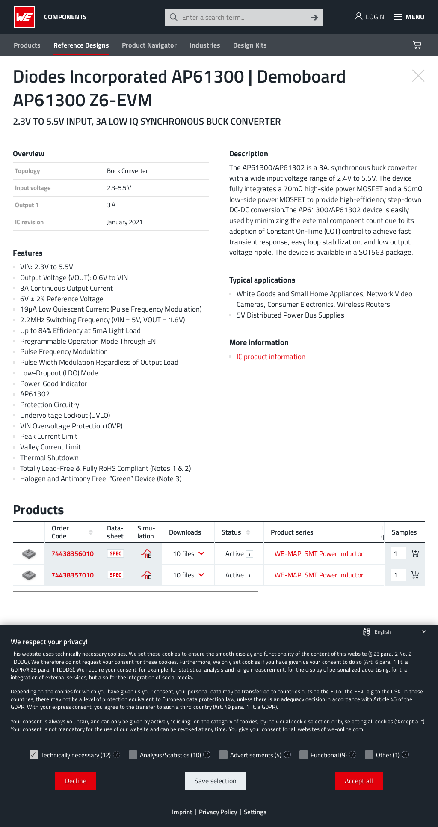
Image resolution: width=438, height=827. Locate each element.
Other (383, 754)
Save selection (216, 781)
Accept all (359, 781)
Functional (325, 754)
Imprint (182, 811)
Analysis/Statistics (164, 754)
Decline (75, 781)
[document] (219, 691)
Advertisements (251, 754)
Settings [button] (255, 811)
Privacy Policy (218, 811)
